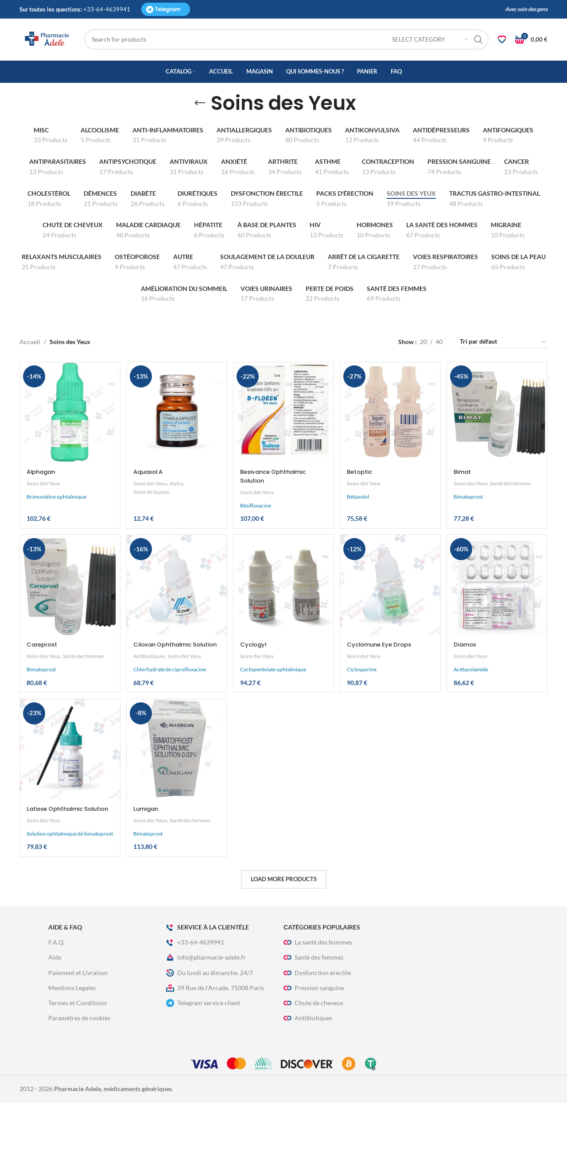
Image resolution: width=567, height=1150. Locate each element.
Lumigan (147, 840)
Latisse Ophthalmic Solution (58, 845)
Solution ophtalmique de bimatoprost (55, 877)
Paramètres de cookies (79, 1065)
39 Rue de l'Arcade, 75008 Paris (215, 1035)
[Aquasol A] (176, 435)
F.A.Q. (56, 989)
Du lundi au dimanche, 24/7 (209, 1020)
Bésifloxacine (256, 527)
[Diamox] (498, 609)
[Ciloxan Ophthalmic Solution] (176, 609)
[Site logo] (66, 51)
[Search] (305, 52)
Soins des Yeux (45, 505)
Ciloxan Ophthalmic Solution (166, 672)
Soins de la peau (154, 514)
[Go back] (200, 128)
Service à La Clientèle (207, 975)
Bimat (465, 494)
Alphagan (42, 494)
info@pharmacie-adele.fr (206, 1005)
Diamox (468, 667)
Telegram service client (203, 1050)
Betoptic (362, 494)
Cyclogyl (255, 667)
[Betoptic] (390, 435)
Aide (54, 1004)
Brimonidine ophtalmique (56, 519)
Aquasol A (150, 494)
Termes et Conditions (77, 1050)
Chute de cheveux (313, 1050)
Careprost (43, 667)
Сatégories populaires (322, 974)
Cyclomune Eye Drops (384, 667)
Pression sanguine (314, 1035)
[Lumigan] (176, 782)
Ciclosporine (363, 692)
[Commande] (503, 366)
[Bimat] (498, 435)
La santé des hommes (318, 990)
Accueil (29, 367)
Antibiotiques (150, 687)
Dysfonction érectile (317, 1020)
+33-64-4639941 (195, 990)
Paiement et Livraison (78, 1020)
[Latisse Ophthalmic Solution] (68, 782)
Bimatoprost (470, 527)
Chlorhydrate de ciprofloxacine (170, 701)
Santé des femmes (479, 514)
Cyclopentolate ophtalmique (274, 692)
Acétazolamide (473, 692)
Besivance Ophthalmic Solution (277, 498)
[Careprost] (68, 609)
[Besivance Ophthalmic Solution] (283, 435)
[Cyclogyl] (283, 609)
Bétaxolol (360, 519)
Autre (181, 505)
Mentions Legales (72, 1035)
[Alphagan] (68, 435)
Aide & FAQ (65, 974)
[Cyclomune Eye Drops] (390, 609)
